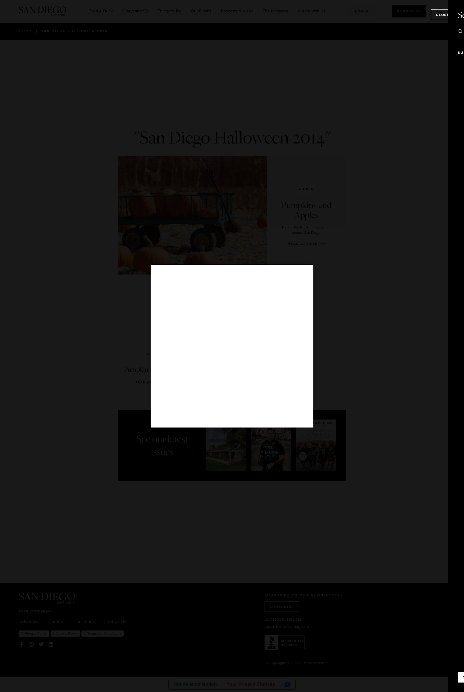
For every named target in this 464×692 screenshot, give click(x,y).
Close (443, 14)
